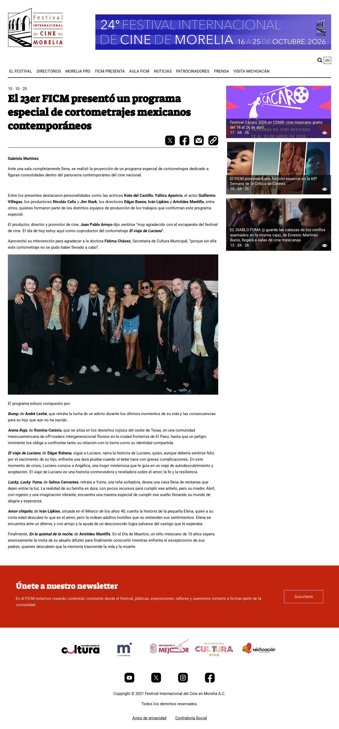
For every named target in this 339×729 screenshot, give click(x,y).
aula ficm (139, 71)
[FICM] (35, 28)
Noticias (163, 71)
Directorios (49, 71)
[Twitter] (156, 681)
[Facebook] (210, 681)
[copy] (213, 140)
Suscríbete (303, 596)
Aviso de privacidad (149, 718)
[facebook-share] (184, 144)
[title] (80, 661)
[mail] (199, 144)
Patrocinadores (192, 71)
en (327, 60)
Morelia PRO (77, 71)
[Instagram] (183, 681)
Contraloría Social (191, 718)
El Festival (20, 71)
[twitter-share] (170, 144)
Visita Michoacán (251, 71)
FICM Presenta (110, 71)
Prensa (221, 71)
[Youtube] (129, 681)
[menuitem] (20, 71)
